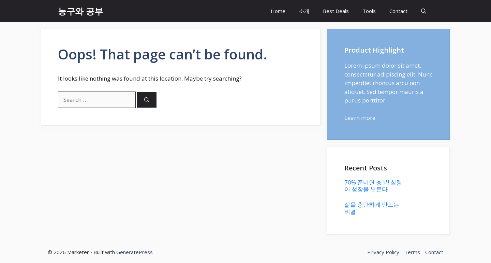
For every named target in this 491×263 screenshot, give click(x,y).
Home (278, 11)
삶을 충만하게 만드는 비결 (371, 207)
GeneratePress (134, 252)
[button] (423, 11)
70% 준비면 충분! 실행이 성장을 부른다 (373, 185)
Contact (398, 11)
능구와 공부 (80, 11)
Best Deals (336, 11)
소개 (304, 11)
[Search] (147, 100)
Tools (369, 11)
